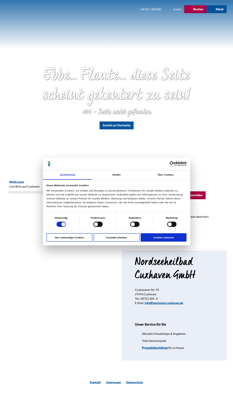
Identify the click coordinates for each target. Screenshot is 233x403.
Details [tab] (116, 174)
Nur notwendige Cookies (69, 237)
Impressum (113, 382)
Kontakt (95, 382)
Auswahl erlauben (116, 237)
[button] (116, 9)
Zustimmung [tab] (67, 174)
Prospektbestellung (155, 348)
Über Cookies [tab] (166, 174)
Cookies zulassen (163, 237)
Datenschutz (134, 382)
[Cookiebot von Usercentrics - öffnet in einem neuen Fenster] (172, 163)
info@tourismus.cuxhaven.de (164, 303)
